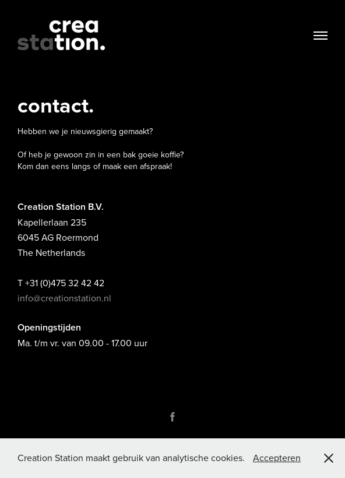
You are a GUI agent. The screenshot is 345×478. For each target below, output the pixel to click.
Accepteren (277, 457)
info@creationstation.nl (64, 297)
